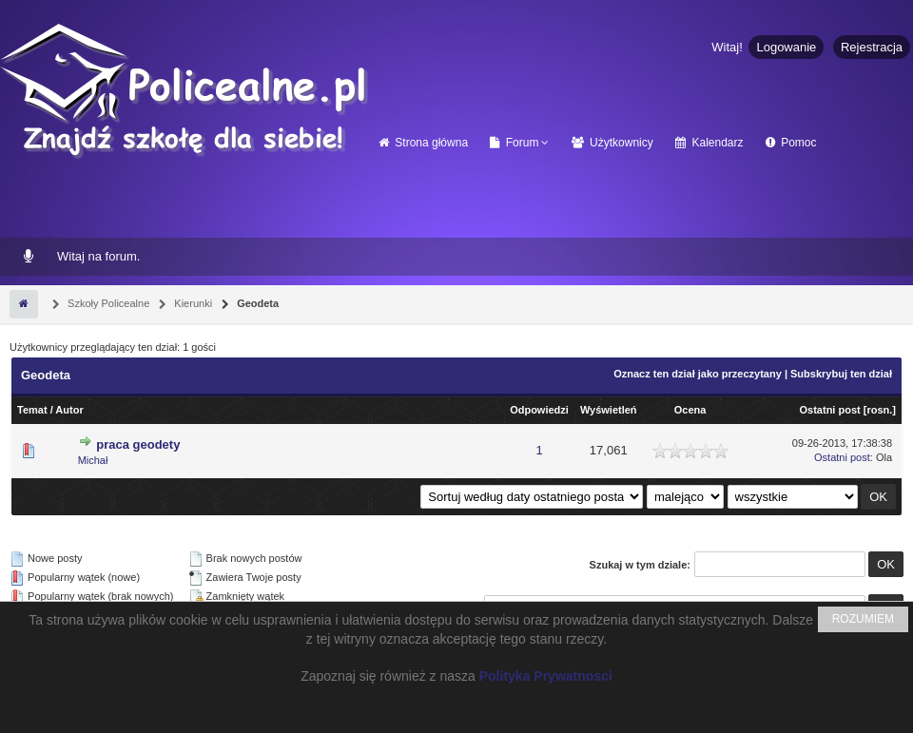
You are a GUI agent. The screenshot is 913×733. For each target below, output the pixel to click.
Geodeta (256, 303)
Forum (514, 142)
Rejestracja (872, 47)
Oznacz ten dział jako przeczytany (697, 373)
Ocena (690, 409)
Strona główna (423, 142)
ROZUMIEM (863, 619)
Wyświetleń (608, 409)
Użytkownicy (612, 142)
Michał (93, 460)
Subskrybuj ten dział (841, 373)
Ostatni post (830, 409)
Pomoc (791, 142)
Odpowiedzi (539, 409)
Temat (32, 409)
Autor (69, 409)
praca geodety (138, 444)
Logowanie (786, 47)
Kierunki (191, 303)
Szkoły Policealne (107, 303)
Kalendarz (709, 142)
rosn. (879, 409)
